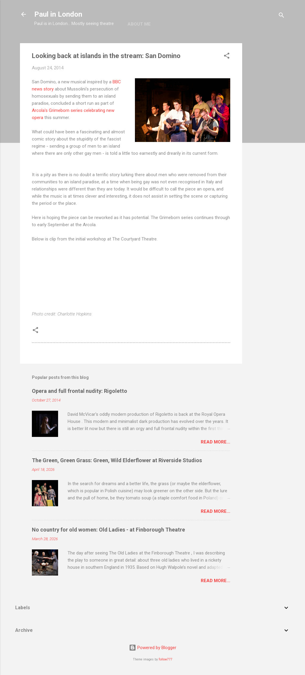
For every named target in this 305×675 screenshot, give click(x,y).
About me (139, 24)
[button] (226, 56)
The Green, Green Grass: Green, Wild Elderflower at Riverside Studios (117, 460)
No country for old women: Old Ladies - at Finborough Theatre (108, 529)
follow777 (165, 659)
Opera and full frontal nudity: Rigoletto (79, 391)
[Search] (281, 16)
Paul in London (58, 14)
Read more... (215, 442)
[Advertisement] (266, 132)
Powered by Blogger (152, 647)
